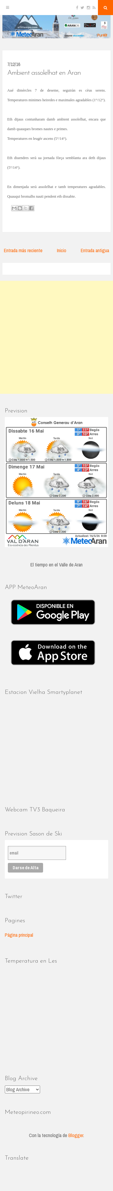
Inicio (61, 250)
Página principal (19, 935)
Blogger (75, 1135)
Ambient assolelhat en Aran (44, 73)
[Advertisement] (56, 337)
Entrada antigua (95, 250)
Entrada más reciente (23, 250)
